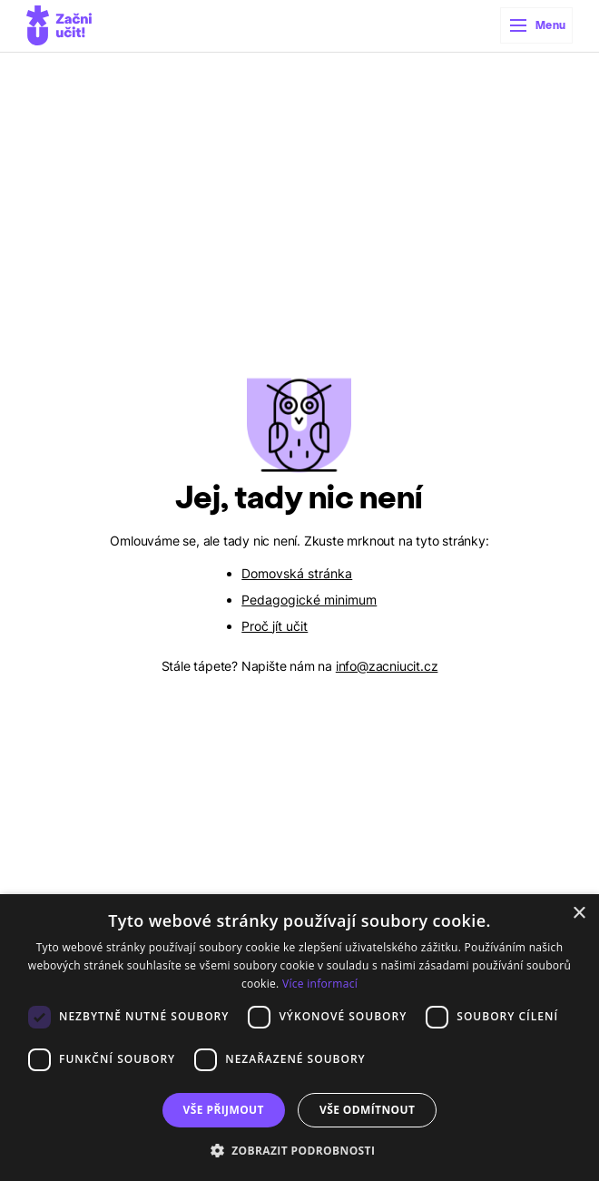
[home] (59, 25)
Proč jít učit (274, 626)
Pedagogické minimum (309, 599)
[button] (536, 25)
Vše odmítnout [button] (367, 1109)
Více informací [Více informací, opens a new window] (320, 983)
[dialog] (299, 1037)
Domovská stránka (296, 573)
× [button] (578, 913)
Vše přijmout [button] (223, 1109)
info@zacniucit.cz (387, 666)
